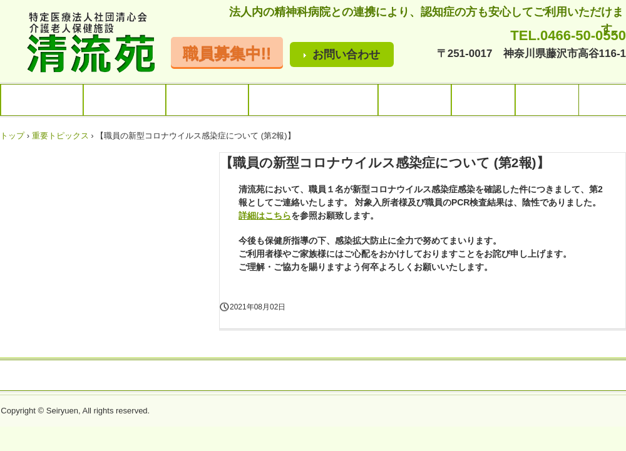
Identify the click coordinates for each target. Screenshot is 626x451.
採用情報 (547, 100)
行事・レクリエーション (313, 100)
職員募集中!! (227, 53)
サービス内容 (207, 100)
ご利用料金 (414, 100)
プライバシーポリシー (367, 375)
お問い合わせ (346, 54)
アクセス (483, 100)
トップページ (42, 100)
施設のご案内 (124, 100)
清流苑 (83, 44)
